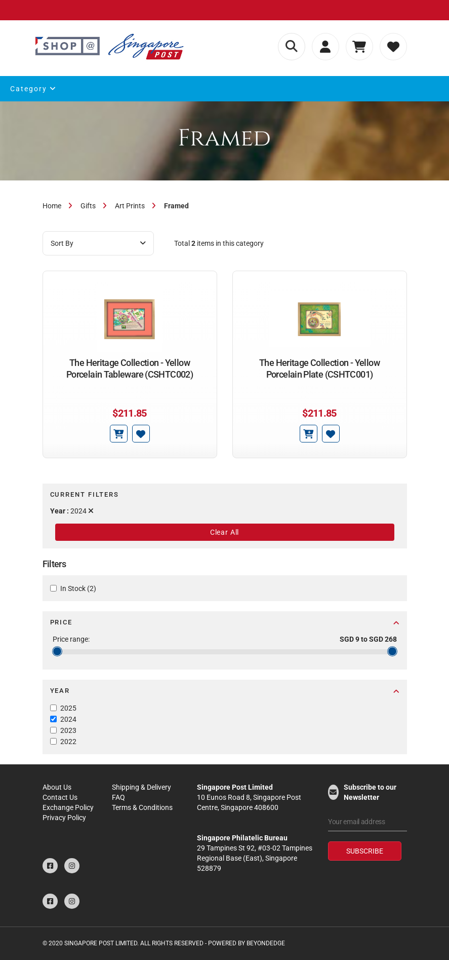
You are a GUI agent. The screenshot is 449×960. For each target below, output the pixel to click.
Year (224, 690)
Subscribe (364, 851)
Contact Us (60, 797)
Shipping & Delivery (141, 787)
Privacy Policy (64, 818)
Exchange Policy (68, 807)
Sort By (98, 243)
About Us (57, 787)
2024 (68, 719)
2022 (68, 741)
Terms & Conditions (142, 807)
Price (224, 622)
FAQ (118, 797)
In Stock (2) (78, 588)
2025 (68, 708)
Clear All (224, 532)
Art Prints (130, 206)
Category (33, 89)
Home (52, 206)
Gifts (88, 206)
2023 (68, 730)
